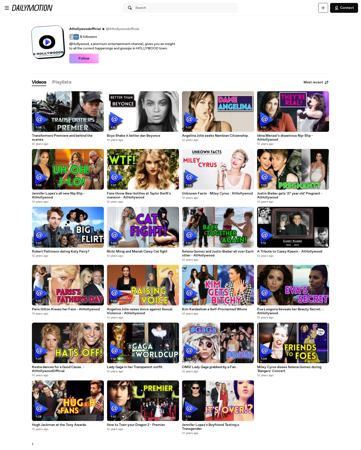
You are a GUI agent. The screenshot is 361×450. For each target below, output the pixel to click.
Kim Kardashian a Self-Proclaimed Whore (214, 309)
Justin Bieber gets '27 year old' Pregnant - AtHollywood (289, 195)
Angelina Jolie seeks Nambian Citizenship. (215, 136)
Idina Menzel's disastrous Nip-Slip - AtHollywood (285, 138)
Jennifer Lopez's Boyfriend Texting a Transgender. (210, 427)
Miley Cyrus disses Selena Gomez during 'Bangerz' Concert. (289, 369)
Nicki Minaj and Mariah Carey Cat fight (137, 252)
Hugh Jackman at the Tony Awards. (59, 425)
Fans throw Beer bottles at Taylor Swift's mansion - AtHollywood (139, 195)
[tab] (39, 82)
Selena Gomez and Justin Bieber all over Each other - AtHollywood (217, 253)
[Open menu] (7, 8)
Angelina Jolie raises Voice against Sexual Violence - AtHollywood (139, 311)
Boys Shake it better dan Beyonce (133, 136)
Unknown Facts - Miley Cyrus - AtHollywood (217, 193)
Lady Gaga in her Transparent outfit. (135, 367)
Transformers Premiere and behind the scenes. (62, 138)
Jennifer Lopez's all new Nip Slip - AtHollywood (58, 195)
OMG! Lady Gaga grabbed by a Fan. (209, 367)
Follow (84, 58)
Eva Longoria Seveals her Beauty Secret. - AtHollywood (290, 311)
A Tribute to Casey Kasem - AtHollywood (289, 252)
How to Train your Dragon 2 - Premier (136, 425)
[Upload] (323, 8)
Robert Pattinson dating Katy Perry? (60, 252)
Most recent (316, 82)
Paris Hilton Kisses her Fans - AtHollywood (66, 309)
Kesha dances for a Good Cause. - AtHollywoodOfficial (58, 369)
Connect (344, 7)
